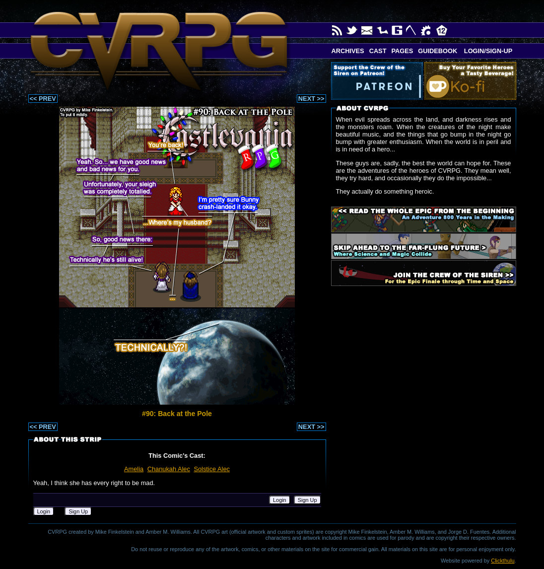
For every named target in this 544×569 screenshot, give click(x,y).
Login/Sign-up (487, 51)
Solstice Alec (212, 469)
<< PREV (43, 98)
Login (279, 500)
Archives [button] (348, 51)
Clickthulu (502, 561)
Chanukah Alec (168, 469)
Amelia (133, 469)
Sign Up (307, 500)
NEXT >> (311, 98)
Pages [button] (402, 51)
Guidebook (437, 51)
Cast (378, 51)
